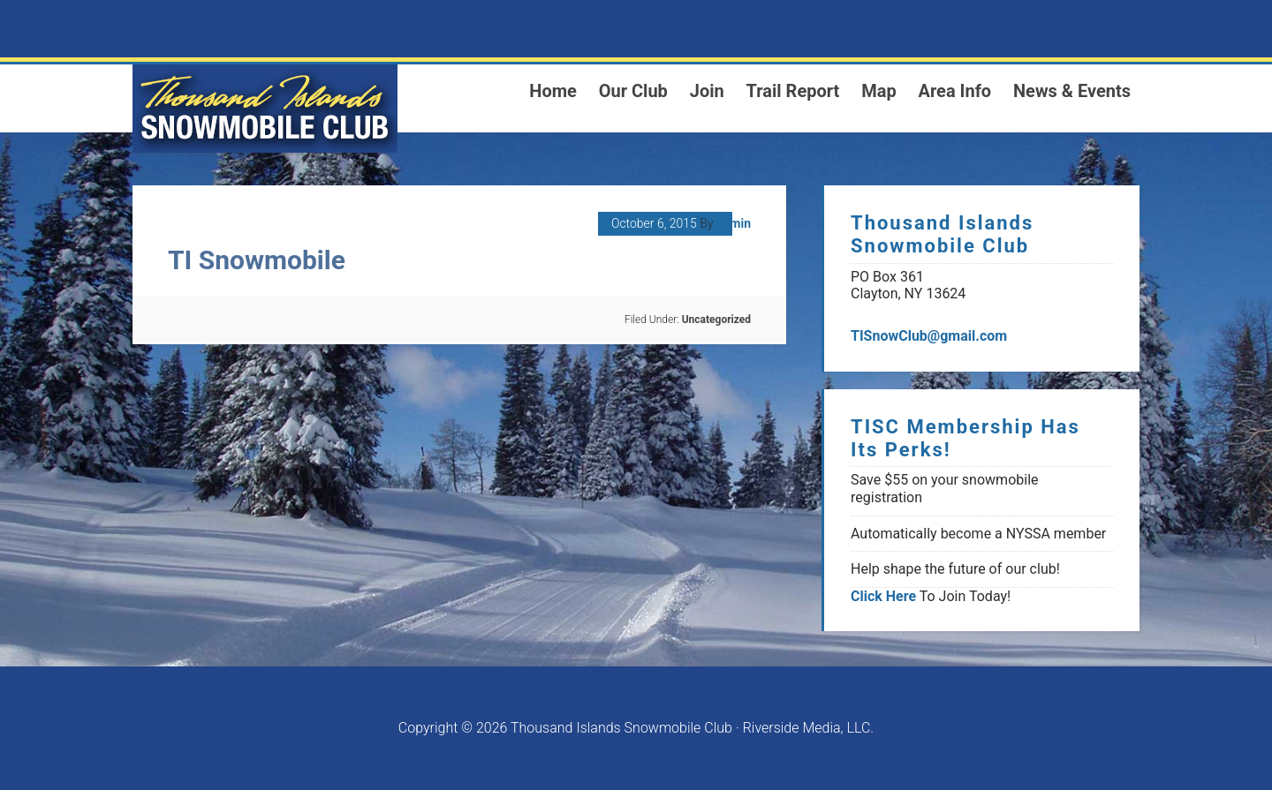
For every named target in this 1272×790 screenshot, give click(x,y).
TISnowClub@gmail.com (929, 335)
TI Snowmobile (256, 260)
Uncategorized (716, 319)
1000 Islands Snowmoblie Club (265, 108)
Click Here (883, 596)
